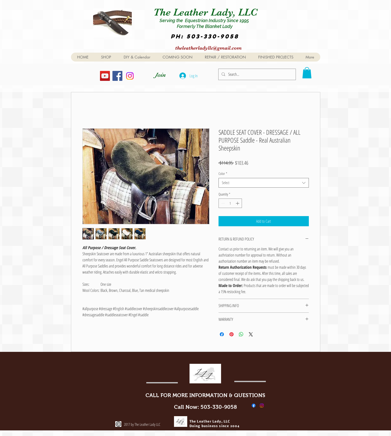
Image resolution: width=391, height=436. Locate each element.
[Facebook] (117, 76)
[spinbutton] (230, 203)
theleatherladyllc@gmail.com (208, 48)
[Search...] (256, 74)
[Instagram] (130, 76)
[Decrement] (222, 203)
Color (223, 173)
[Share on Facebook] (222, 334)
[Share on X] (251, 334)
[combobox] (264, 183)
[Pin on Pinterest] (231, 334)
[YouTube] (105, 76)
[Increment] (238, 203)
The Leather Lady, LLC (206, 12)
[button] (307, 72)
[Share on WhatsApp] (241, 334)
